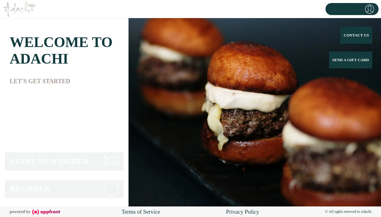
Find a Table (347, 198)
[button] (352, 9)
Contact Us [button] (356, 35)
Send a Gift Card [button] (350, 60)
